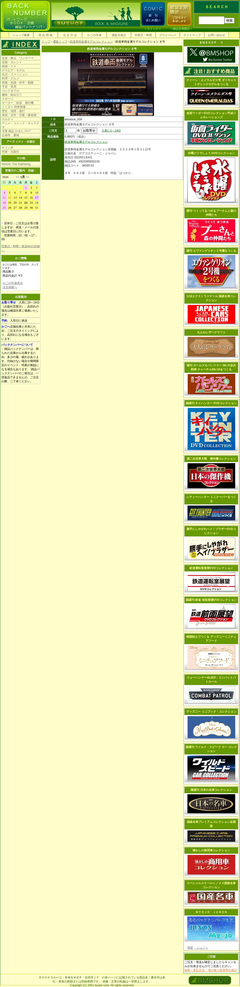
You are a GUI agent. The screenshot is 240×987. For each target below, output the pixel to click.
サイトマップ (192, 35)
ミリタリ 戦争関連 (14, 107)
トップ (46, 41)
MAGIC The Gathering (16, 164)
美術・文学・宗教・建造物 (19, 115)
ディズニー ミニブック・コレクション (211, 711)
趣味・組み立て (12, 94)
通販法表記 (119, 35)
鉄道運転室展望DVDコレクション (211, 568)
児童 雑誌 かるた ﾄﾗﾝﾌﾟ (17, 131)
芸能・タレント (12, 62)
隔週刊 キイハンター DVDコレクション (211, 403)
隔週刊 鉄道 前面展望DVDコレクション (211, 600)
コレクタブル (10, 90)
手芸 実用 (9, 86)
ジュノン (201, 947)
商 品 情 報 (45, 35)
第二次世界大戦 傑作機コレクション (211, 458)
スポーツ (7, 98)
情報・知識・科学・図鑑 (18, 82)
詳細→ (32, 170)
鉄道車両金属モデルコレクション (91, 41)
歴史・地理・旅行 (13, 111)
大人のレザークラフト (211, 332)
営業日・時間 (143, 35)
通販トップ (60, 41)
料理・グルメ (10, 78)
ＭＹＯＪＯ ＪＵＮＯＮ (211, 912)
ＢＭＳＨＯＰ (73, 977)
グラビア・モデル (13, 70)
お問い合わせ (216, 35)
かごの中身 (94, 35)
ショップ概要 (21, 35)
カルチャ (7, 119)
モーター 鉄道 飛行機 (18, 103)
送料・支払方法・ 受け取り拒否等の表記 (210, 970)
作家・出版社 (10, 151)
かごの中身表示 (13, 283)
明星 (190, 947)
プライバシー (167, 35)
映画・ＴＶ (9, 66)
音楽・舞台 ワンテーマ (18, 58)
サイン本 (7, 147)
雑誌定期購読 (181, 28)
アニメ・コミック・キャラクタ (20, 125)
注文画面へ (10, 287)
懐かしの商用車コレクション (211, 850)
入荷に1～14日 (111, 130)
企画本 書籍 (10, 135)
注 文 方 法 (70, 35)
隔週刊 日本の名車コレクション (211, 790)
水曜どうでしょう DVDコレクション (211, 153)
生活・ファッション (15, 74)
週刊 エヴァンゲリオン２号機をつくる (211, 250)
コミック (152, 28)
